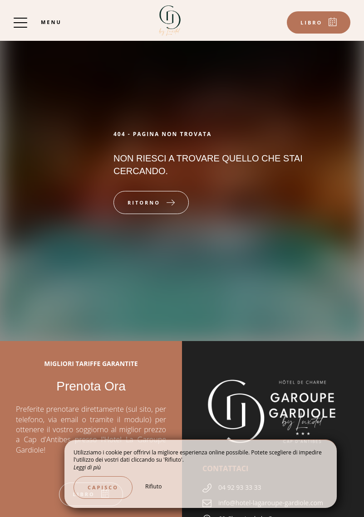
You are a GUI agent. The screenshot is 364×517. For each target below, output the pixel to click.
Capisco (103, 487)
